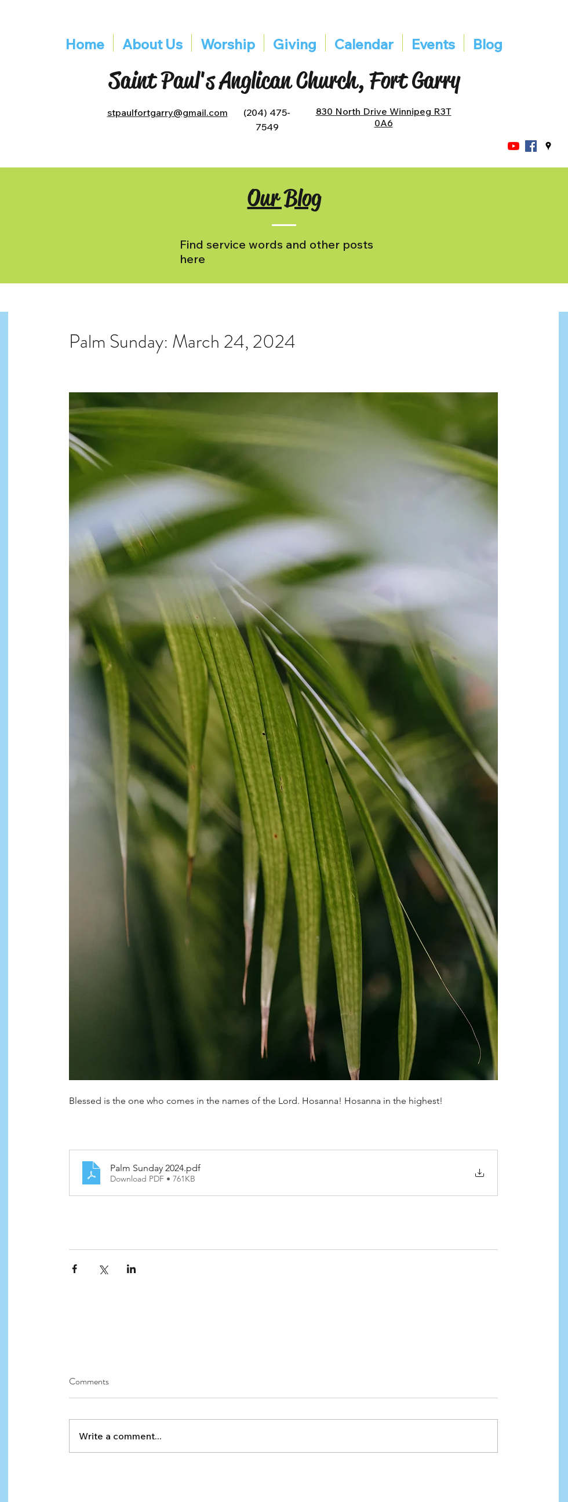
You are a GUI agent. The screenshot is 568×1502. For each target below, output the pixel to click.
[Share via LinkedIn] (131, 1268)
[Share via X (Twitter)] (102, 1268)
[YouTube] (513, 146)
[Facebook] (531, 146)
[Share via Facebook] (74, 1268)
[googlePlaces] (548, 146)
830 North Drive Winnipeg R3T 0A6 (384, 117)
